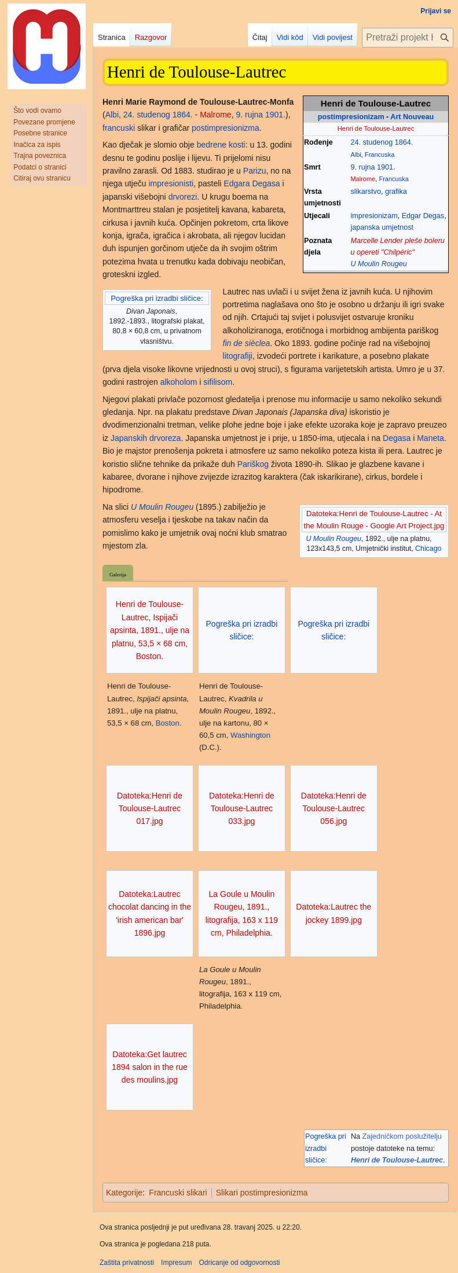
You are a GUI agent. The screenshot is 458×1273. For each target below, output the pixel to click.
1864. (404, 142)
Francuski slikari (178, 1192)
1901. (386, 167)
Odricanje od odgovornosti (239, 1263)
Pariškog (253, 464)
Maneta (430, 438)
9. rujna (362, 167)
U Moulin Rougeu (378, 264)
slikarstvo (365, 191)
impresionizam (373, 216)
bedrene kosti (221, 144)
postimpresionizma (225, 128)
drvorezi (182, 196)
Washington (250, 735)
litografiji (237, 355)
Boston (167, 723)
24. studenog (371, 142)
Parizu (254, 170)
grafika (396, 191)
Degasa (397, 438)
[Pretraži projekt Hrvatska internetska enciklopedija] (407, 37)
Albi (355, 154)
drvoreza (165, 438)
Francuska (379, 154)
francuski (118, 128)
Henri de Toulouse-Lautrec (397, 1160)
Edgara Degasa (251, 183)
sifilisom (217, 382)
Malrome (362, 178)
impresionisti (170, 183)
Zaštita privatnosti (127, 1263)
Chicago (428, 548)
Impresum (176, 1263)
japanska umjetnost (381, 227)
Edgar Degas (423, 216)
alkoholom (178, 382)
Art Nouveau (412, 117)
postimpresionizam (351, 117)
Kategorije (124, 1192)
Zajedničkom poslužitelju (402, 1136)
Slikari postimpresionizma (262, 1192)
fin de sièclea (246, 343)
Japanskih (129, 438)
